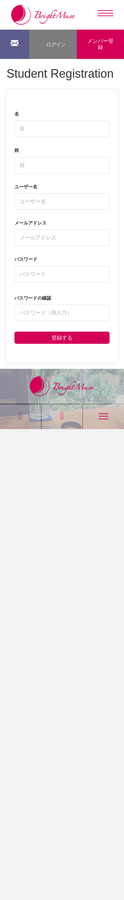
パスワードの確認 (32, 298)
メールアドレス (30, 223)
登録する (62, 338)
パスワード (25, 259)
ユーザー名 (25, 186)
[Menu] (105, 13)
